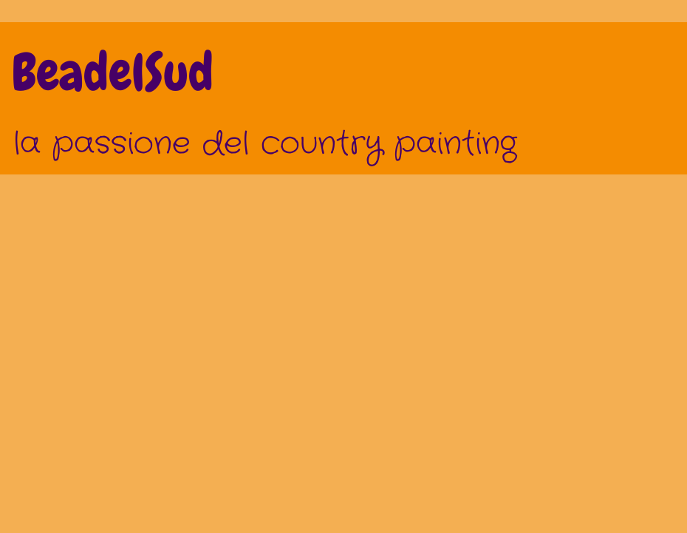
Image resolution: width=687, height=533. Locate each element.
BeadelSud (112, 72)
